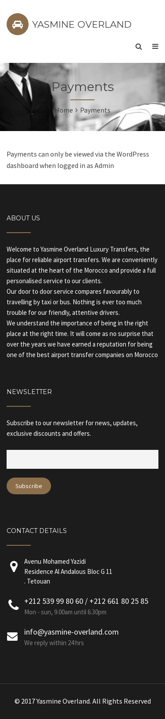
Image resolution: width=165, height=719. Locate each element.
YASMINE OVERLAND (82, 24)
